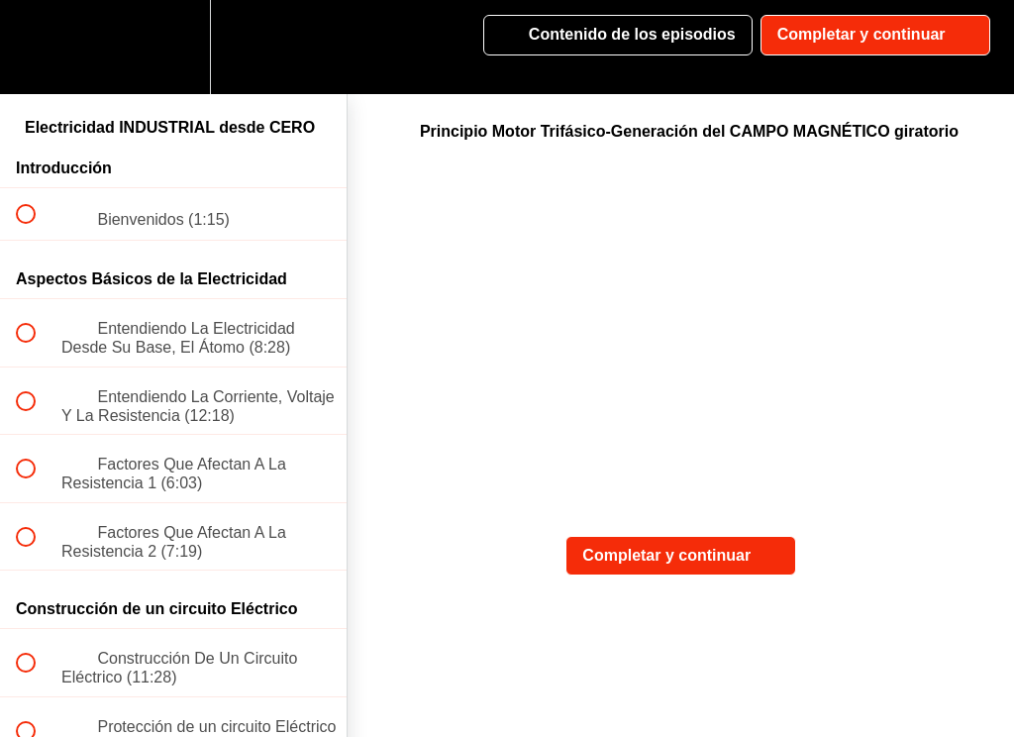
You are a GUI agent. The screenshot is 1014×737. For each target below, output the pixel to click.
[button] (36, 47)
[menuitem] (173, 47)
